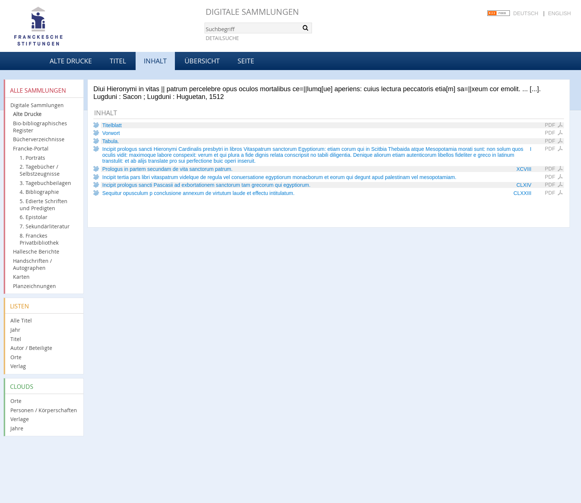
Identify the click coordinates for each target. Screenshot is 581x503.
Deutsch (525, 13)
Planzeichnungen (34, 285)
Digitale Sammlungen (252, 11)
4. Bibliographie (39, 191)
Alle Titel (21, 320)
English (559, 13)
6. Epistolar (33, 217)
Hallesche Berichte (36, 251)
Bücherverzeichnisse (38, 139)
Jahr (15, 329)
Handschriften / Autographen (32, 264)
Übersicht (202, 60)
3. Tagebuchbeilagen (45, 182)
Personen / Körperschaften (43, 410)
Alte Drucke (71, 60)
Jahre (16, 428)
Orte (15, 357)
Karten (21, 276)
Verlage (19, 419)
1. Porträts (32, 157)
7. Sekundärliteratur (45, 226)
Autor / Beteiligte (31, 347)
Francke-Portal (31, 148)
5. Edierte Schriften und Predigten (43, 205)
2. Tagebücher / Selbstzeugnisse (40, 170)
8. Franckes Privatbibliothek (39, 239)
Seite (246, 60)
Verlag (18, 366)
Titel (118, 60)
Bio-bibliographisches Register (40, 127)
